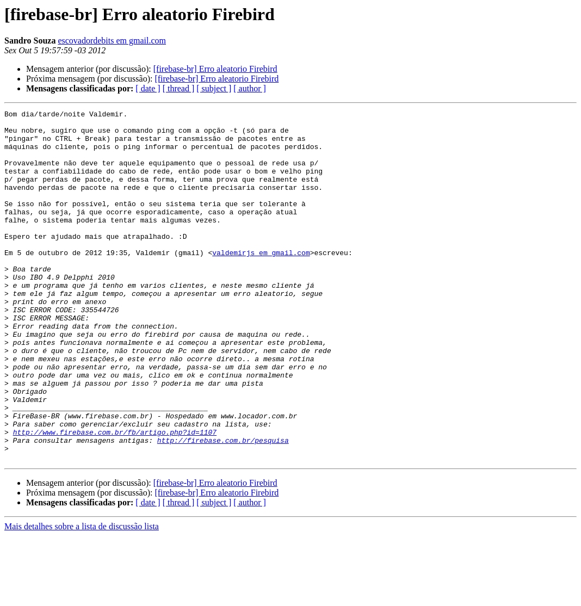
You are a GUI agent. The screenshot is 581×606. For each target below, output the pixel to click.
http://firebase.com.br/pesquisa (223, 507)
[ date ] (147, 88)
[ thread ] (179, 88)
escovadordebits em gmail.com (112, 40)
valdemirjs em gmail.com (261, 282)
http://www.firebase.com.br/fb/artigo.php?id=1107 (115, 497)
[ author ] (249, 88)
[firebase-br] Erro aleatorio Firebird (215, 68)
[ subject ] (213, 88)
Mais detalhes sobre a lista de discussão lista (81, 596)
